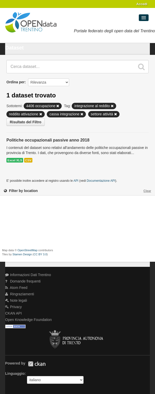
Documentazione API (101, 181)
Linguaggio (14, 373)
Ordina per (15, 82)
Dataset (14, 47)
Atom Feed (16, 288)
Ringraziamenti (19, 294)
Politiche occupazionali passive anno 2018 (47, 140)
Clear (147, 191)
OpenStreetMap (27, 250)
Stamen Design (22, 254)
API (76, 181)
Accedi (141, 4)
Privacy (13, 307)
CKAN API (13, 313)
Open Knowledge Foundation (28, 320)
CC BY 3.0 (40, 254)
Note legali (16, 300)
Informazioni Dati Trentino (28, 275)
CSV (28, 160)
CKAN (36, 364)
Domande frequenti (23, 281)
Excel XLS (14, 160)
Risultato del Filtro (25, 122)
